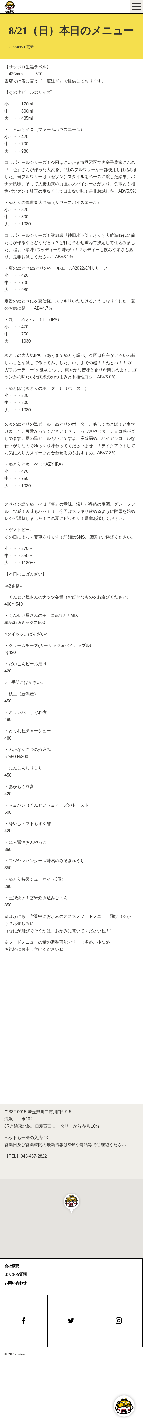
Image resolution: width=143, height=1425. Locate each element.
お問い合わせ (15, 1283)
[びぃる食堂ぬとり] (12, 6)
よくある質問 (15, 1274)
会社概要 (11, 1266)
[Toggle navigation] (136, 6)
